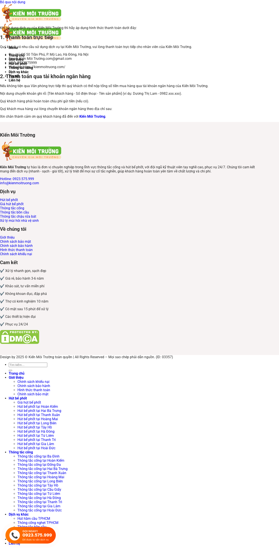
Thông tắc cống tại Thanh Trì (39, 502)
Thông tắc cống (21, 68)
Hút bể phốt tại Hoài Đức (36, 448)
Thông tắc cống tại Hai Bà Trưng (42, 469)
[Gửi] (10, 370)
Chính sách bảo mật (32, 394)
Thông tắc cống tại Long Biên (40, 481)
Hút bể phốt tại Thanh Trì (36, 440)
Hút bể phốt (18, 64)
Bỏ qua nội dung (12, 2)
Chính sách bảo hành (33, 386)
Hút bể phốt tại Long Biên (36, 423)
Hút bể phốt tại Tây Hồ (34, 427)
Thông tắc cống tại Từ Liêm (38, 494)
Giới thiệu (16, 59)
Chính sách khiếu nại (33, 382)
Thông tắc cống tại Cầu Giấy (39, 489)
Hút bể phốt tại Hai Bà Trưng (39, 411)
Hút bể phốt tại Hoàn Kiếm (37, 406)
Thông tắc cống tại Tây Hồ (37, 485)
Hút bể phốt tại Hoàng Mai (37, 419)
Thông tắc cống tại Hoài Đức (39, 510)
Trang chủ (16, 55)
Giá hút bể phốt (29, 402)
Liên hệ (14, 80)
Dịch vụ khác (19, 72)
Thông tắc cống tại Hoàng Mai (40, 477)
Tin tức (14, 76)
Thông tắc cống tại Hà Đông (39, 498)
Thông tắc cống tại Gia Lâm (38, 506)
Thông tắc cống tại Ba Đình (38, 456)
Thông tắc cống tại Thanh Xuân (41, 473)
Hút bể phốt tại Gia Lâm (35, 444)
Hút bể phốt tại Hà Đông (35, 431)
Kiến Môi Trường (92, 116)
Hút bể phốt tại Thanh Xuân (38, 415)
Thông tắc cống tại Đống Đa (39, 465)
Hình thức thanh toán (33, 390)
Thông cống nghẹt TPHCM (37, 523)
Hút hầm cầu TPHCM (33, 518)
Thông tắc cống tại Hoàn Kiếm (40, 460)
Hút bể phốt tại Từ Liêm (35, 436)
